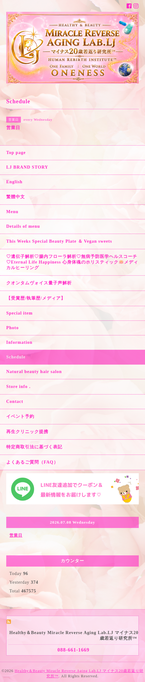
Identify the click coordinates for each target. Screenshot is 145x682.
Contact (14, 401)
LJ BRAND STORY (27, 167)
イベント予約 (20, 416)
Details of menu (23, 226)
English (14, 182)
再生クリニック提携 (27, 431)
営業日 (15, 535)
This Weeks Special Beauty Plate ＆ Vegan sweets (59, 241)
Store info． (19, 386)
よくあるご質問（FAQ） (32, 462)
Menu (12, 211)
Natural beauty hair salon (34, 371)
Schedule (16, 357)
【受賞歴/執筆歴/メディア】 (35, 298)
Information (19, 342)
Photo (12, 327)
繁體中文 (15, 196)
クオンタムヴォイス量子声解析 (39, 283)
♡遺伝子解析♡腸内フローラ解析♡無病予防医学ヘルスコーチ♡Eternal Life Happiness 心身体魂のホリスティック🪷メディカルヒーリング (72, 262)
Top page (16, 152)
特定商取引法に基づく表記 (34, 447)
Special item (19, 313)
